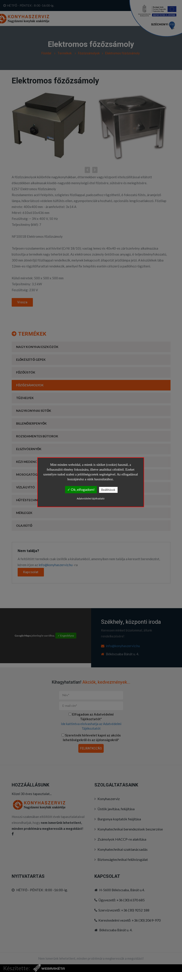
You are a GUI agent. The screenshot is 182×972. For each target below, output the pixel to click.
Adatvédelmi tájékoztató (90, 498)
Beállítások (108, 490)
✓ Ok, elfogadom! (81, 489)
